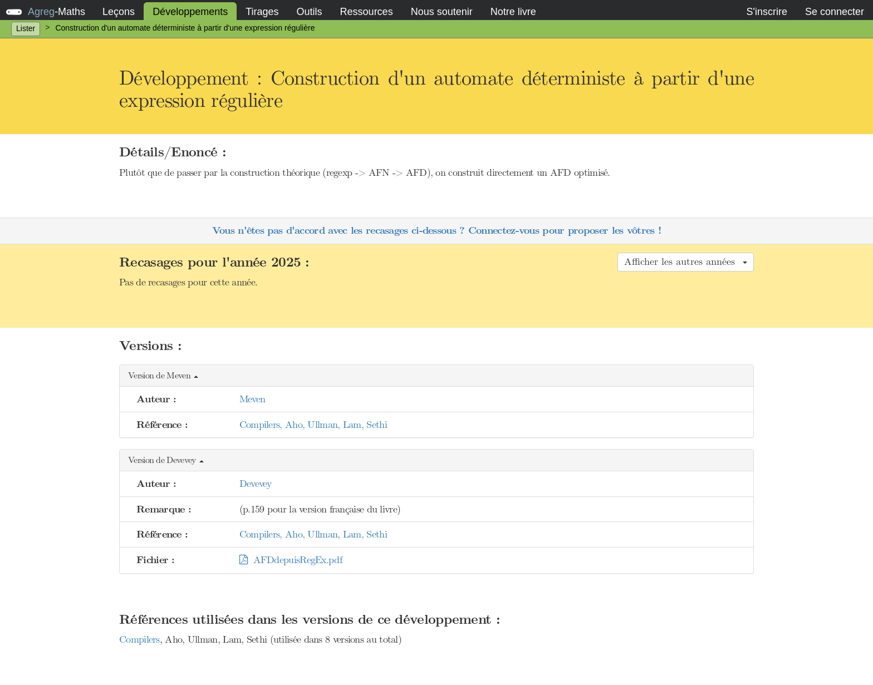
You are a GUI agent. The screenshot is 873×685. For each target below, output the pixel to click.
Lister (25, 28)
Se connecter (834, 11)
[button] (436, 376)
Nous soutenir (442, 11)
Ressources (366, 11)
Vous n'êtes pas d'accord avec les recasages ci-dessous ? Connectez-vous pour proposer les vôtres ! (436, 230)
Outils (309, 11)
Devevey (255, 483)
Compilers (139, 639)
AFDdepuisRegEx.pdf (290, 560)
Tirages (262, 11)
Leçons (118, 11)
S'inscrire (766, 11)
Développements (190, 11)
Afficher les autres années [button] (685, 261)
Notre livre (513, 11)
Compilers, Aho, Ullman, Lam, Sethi (313, 424)
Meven (252, 399)
